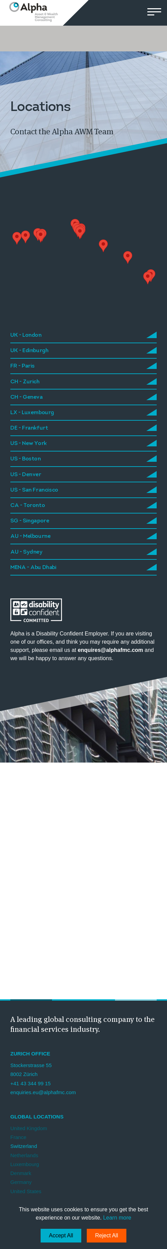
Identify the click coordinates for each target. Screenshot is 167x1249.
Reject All (106, 1235)
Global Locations (36, 1117)
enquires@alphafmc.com (111, 650)
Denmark (20, 1173)
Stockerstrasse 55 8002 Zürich (31, 1069)
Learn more (117, 1218)
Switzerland (23, 1146)
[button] (154, 13)
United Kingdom (28, 1128)
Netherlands (24, 1155)
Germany (21, 1182)
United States (25, 1191)
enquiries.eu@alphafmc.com (43, 1092)
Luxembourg (24, 1164)
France (18, 1137)
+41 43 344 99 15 (30, 1083)
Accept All (61, 1235)
